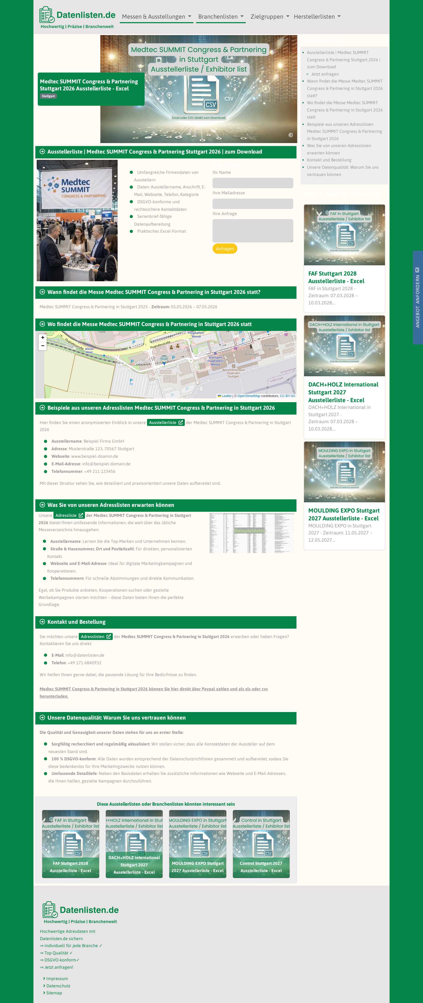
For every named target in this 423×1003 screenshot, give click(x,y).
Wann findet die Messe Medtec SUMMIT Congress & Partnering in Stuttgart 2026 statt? (345, 88)
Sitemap (52, 992)
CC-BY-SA (287, 396)
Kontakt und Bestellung (329, 159)
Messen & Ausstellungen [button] (154, 16)
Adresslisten (92, 636)
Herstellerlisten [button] (315, 16)
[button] (164, 360)
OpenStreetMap (248, 396)
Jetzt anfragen (325, 74)
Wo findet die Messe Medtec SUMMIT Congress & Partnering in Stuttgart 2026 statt (345, 109)
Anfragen (225, 248)
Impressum (55, 978)
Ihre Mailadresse (229, 192)
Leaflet (224, 396)
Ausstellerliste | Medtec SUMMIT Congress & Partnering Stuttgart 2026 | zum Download (343, 59)
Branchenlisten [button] (218, 16)
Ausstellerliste (162, 422)
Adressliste (66, 515)
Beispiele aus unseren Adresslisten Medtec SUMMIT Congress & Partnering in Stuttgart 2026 (344, 131)
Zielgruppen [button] (268, 16)
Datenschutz (56, 985)
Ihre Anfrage (225, 213)
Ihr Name (222, 172)
